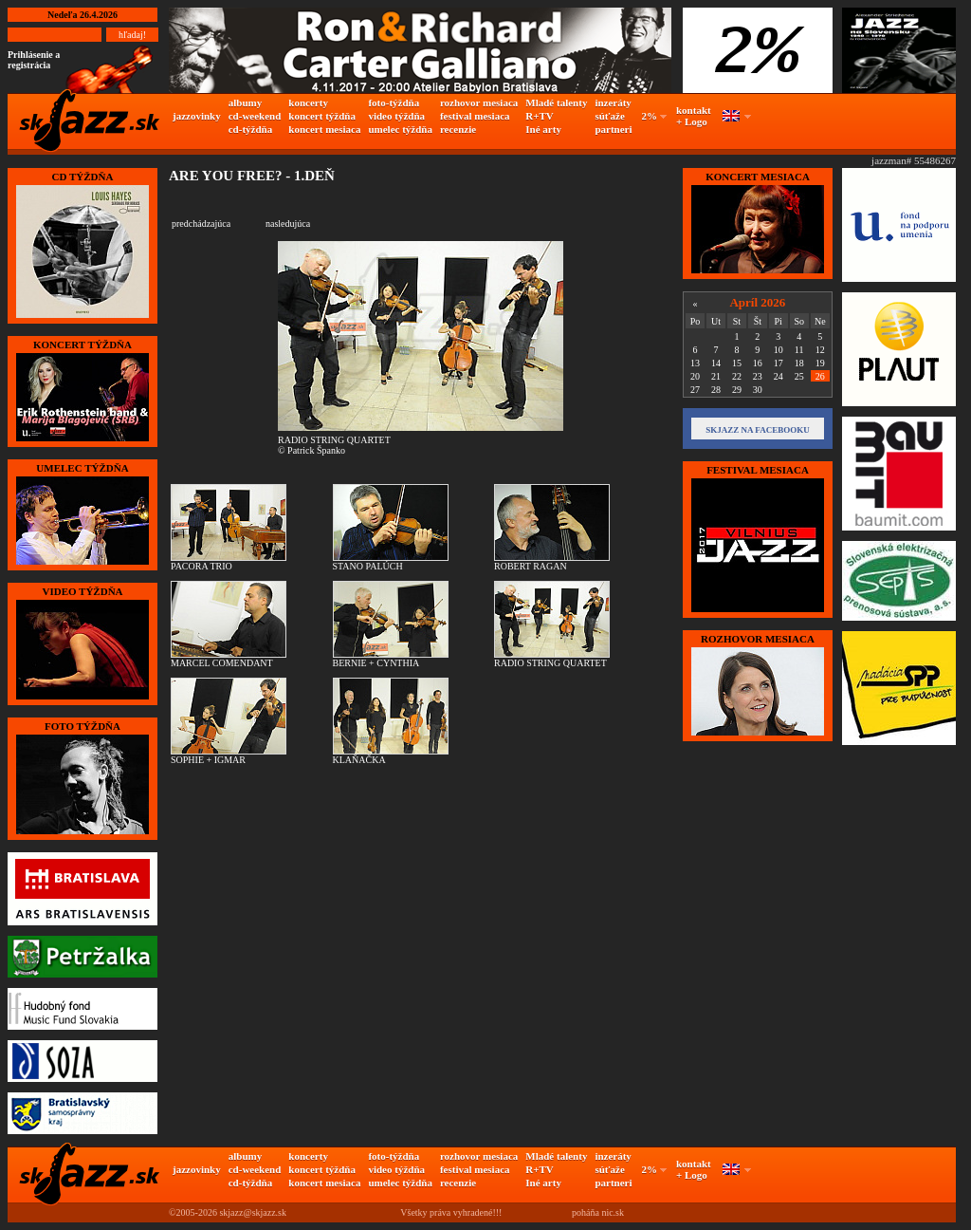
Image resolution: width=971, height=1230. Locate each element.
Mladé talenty (556, 102)
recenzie (458, 129)
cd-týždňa (250, 129)
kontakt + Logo (693, 115)
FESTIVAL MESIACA (757, 469)
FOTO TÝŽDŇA (82, 726)
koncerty (308, 102)
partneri (613, 129)
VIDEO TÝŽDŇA (82, 591)
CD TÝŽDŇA (83, 176)
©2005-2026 (193, 1212)
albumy (245, 102)
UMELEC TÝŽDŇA (82, 468)
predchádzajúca (201, 223)
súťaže (609, 115)
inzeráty (613, 102)
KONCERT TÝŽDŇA (82, 344)
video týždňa (396, 115)
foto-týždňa (393, 102)
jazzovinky (197, 115)
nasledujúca (288, 223)
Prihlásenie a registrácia (34, 59)
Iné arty (543, 129)
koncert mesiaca (324, 129)
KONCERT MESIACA (757, 176)
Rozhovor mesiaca (758, 638)
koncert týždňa (322, 115)
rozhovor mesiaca (479, 102)
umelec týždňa (400, 129)
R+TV (539, 115)
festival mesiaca (475, 115)
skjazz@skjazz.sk (252, 1212)
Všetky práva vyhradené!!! (451, 1212)
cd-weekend (255, 115)
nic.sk (612, 1212)
